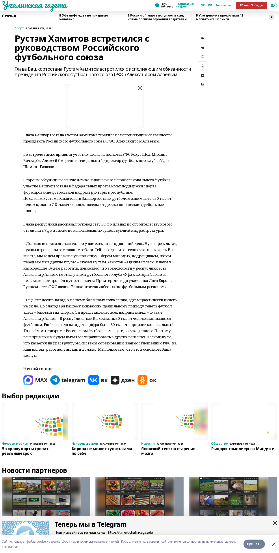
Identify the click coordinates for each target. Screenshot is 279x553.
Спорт (19, 28)
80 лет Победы (251, 5)
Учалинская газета (34, 4)
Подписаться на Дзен (185, 5)
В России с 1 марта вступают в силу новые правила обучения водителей (157, 17)
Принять (254, 544)
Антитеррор (224, 5)
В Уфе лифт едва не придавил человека (83, 17)
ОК (210, 5)
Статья (9, 16)
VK (203, 5)
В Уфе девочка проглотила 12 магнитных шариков (219, 17)
